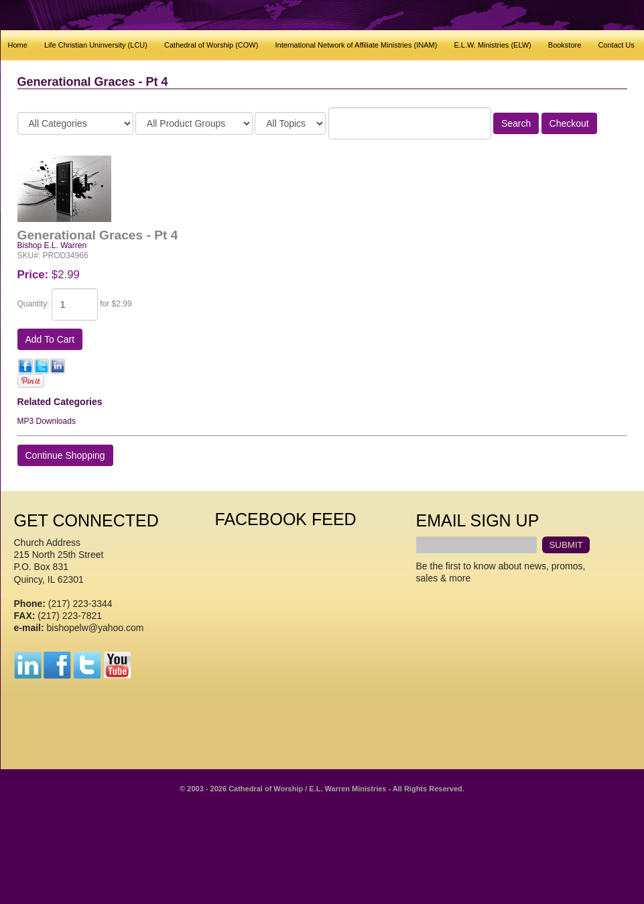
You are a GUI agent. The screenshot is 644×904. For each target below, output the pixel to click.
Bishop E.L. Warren (52, 245)
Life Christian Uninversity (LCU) (95, 45)
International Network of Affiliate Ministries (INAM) (356, 45)
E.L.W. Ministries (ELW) (492, 45)
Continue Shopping (65, 455)
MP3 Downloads (46, 421)
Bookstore (565, 45)
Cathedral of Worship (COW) (211, 45)
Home (17, 45)
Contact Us (616, 45)
